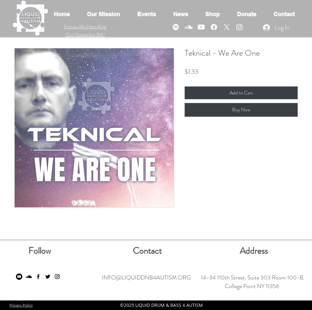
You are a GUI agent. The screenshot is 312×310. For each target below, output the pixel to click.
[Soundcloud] (188, 27)
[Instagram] (239, 27)
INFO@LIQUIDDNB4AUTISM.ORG (146, 277)
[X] (227, 27)
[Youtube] (201, 27)
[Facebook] (214, 27)
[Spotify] (176, 27)
